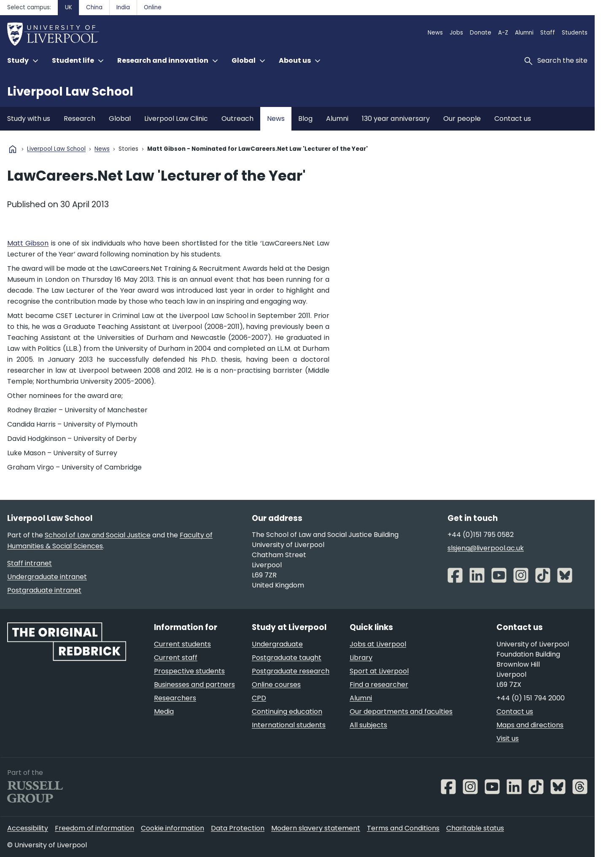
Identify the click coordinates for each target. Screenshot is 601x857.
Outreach (237, 118)
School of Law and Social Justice (98, 535)
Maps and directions (529, 725)
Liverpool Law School (70, 91)
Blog (305, 118)
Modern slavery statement (315, 828)
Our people (462, 118)
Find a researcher (379, 684)
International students (289, 725)
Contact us (512, 118)
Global (120, 118)
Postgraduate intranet (44, 590)
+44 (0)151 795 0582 (480, 534)
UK (68, 7)
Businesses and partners (194, 684)
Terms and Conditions (403, 828)
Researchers (175, 698)
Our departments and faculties (401, 711)
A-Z (503, 33)
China (94, 7)
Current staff (175, 657)
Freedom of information (94, 828)
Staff (547, 33)
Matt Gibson (28, 243)
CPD (259, 698)
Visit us (507, 738)
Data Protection (237, 828)
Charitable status (475, 828)
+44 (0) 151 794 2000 (530, 698)
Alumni (524, 33)
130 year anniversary (396, 118)
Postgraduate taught (286, 657)
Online (153, 7)
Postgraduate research (290, 671)
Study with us (28, 118)
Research (79, 118)
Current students (182, 644)
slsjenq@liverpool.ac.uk (485, 548)
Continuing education (287, 711)
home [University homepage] (12, 149)
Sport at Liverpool (379, 671)
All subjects (368, 725)
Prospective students (189, 671)
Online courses (276, 684)
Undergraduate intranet (47, 577)
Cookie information (172, 828)
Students (575, 33)
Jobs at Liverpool (378, 644)
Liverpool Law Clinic (176, 118)
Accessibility (27, 828)
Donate (480, 33)
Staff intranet (29, 563)
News (435, 33)
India (123, 7)
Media (164, 711)
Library (361, 657)
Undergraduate (277, 644)
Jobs (456, 33)
